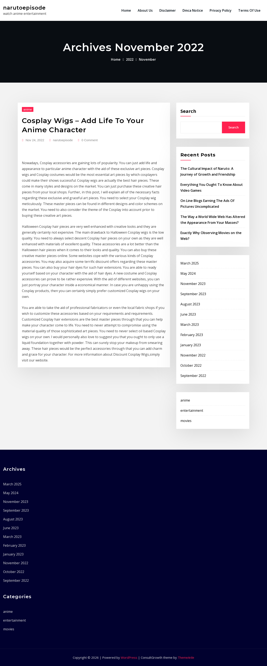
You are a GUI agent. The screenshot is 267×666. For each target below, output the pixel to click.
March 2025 (189, 263)
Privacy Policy (221, 10)
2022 (130, 59)
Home (126, 10)
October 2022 (191, 365)
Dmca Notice (193, 10)
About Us (145, 10)
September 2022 (193, 375)
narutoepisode (24, 7)
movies (185, 420)
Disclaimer (167, 10)
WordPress (129, 657)
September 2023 (193, 294)
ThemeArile (186, 657)
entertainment (191, 410)
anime (27, 109)
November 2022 (192, 355)
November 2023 (192, 283)
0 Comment (90, 140)
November (147, 59)
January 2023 (190, 345)
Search (188, 111)
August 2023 (190, 304)
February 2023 (191, 334)
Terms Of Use (249, 10)
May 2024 (187, 273)
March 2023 (189, 324)
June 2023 (188, 314)
